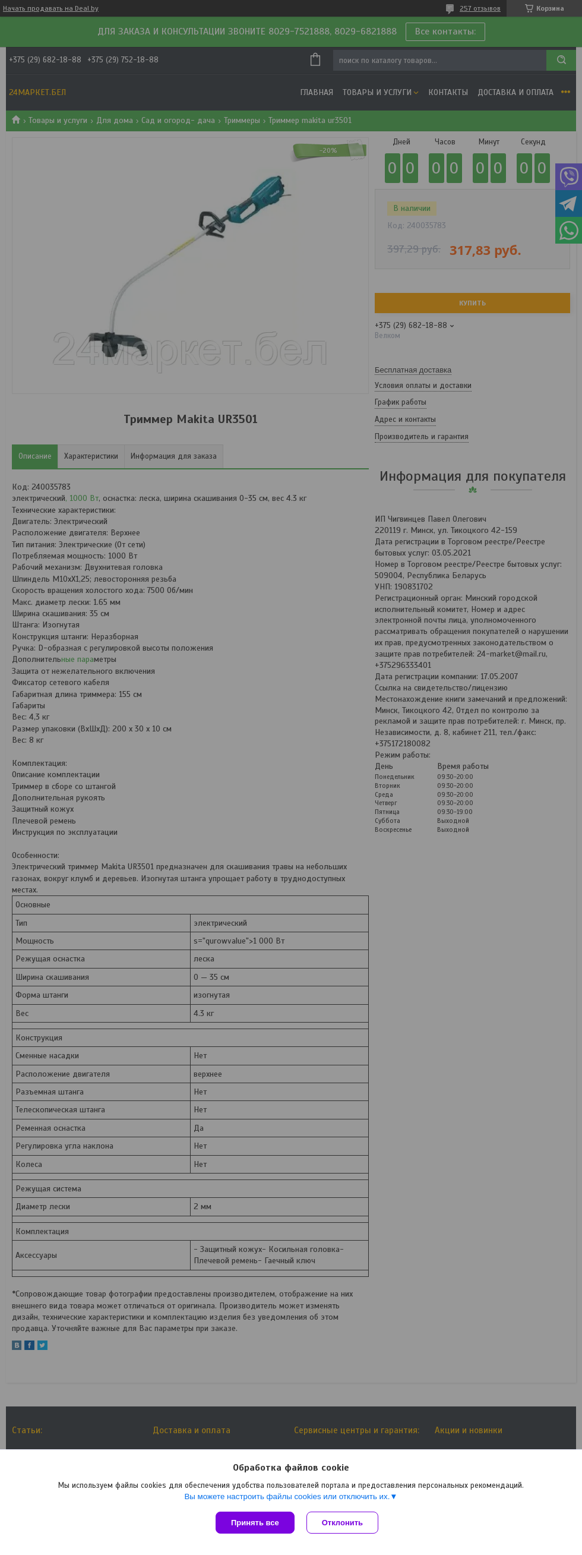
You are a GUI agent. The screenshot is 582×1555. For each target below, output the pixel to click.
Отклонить (342, 1522)
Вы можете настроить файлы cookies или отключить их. (287, 1496)
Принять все (255, 1522)
